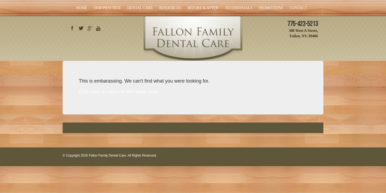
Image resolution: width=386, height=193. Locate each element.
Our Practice (107, 8)
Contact (298, 8)
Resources (170, 8)
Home (81, 8)
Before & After (203, 8)
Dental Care (140, 8)
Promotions (271, 8)
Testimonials (238, 8)
